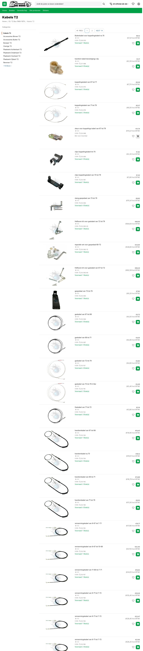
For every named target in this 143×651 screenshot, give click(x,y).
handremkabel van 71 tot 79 (85, 500)
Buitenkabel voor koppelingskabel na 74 (89, 36)
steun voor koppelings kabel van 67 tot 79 (90, 128)
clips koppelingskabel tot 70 (85, 152)
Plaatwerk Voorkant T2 (11, 56)
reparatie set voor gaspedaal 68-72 (88, 245)
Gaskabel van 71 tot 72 (83, 407)
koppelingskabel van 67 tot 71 (86, 82)
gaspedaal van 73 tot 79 (84, 291)
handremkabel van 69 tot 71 (85, 477)
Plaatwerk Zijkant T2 (11, 59)
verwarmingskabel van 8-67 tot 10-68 (89, 546)
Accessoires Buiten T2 (11, 40)
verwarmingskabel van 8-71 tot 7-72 (88, 593)
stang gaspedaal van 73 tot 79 (86, 198)
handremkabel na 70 (82, 454)
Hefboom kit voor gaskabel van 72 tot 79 (90, 221)
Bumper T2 (7, 43)
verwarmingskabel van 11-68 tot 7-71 (88, 570)
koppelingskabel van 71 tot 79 (86, 105)
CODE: (77, 40)
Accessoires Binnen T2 (11, 36)
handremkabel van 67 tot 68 (85, 430)
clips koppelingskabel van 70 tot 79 (88, 175)
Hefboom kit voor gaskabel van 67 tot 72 (90, 268)
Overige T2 (7, 46)
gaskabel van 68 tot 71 (83, 337)
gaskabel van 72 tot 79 (83, 361)
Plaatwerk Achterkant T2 (12, 49)
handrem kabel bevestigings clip (87, 59)
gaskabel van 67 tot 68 (83, 314)
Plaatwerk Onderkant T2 (12, 53)
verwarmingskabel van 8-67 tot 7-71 (88, 523)
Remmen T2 (7, 62)
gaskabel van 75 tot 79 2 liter (85, 384)
